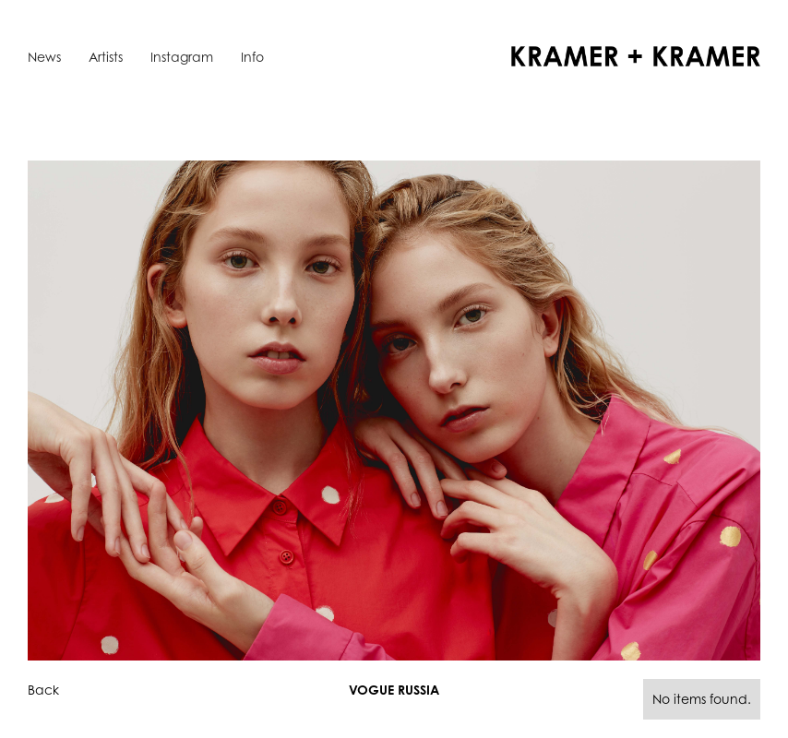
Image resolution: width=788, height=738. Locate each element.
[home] (635, 56)
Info (252, 57)
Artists (106, 57)
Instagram (181, 57)
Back (43, 689)
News (44, 57)
